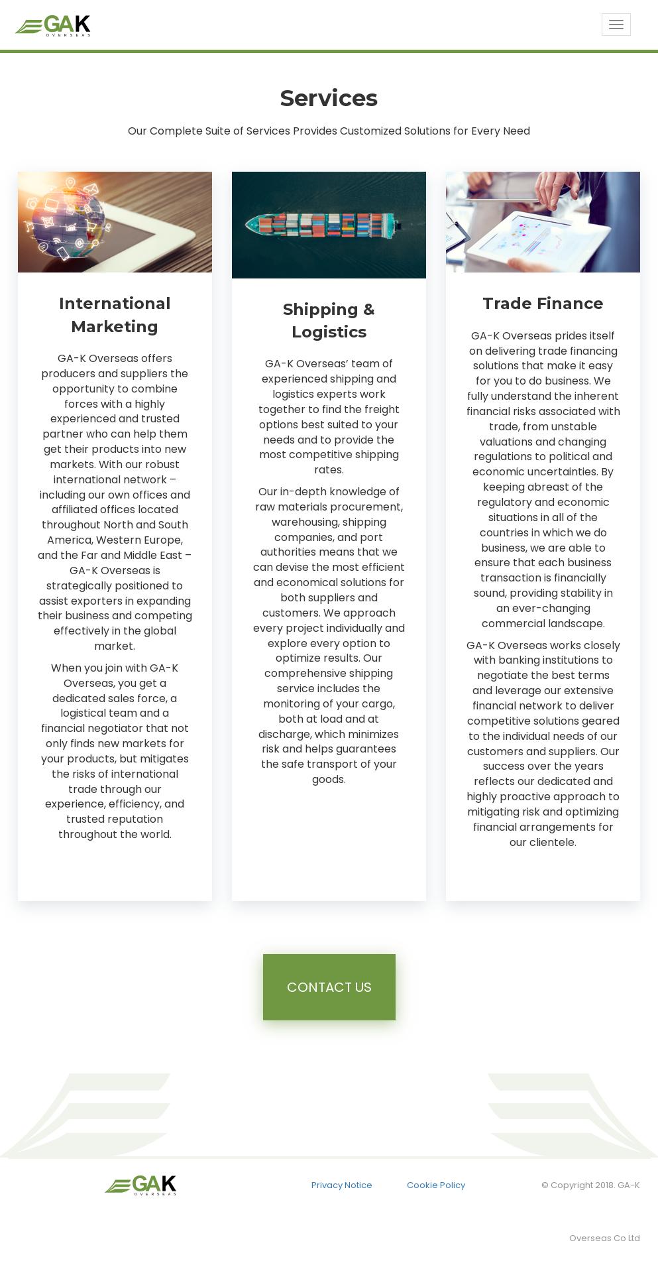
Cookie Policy (436, 1185)
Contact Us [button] (329, 987)
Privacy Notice (341, 1185)
